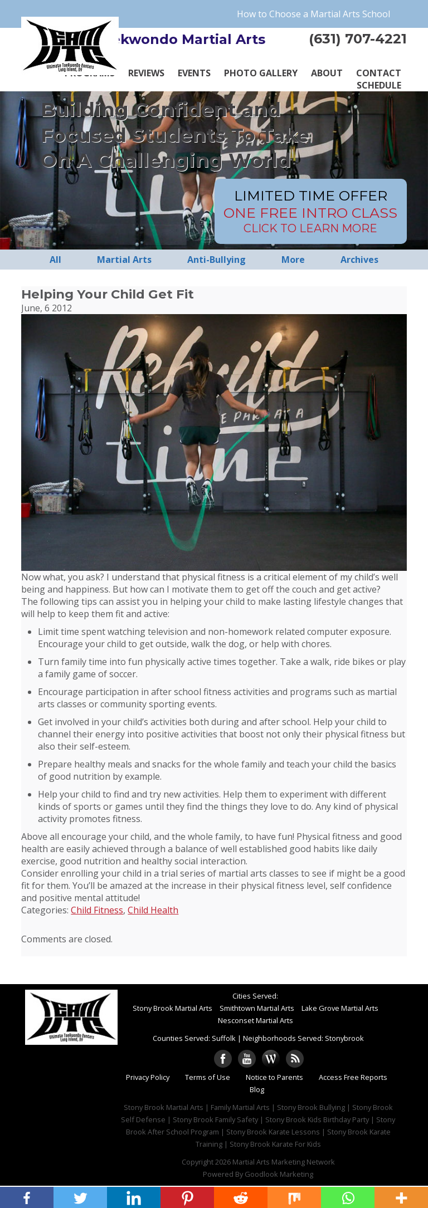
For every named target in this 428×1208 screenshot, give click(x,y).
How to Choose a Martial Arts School (313, 14)
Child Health (153, 910)
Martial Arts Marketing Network (283, 1162)
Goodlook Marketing (279, 1174)
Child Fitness (97, 910)
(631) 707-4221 (358, 39)
